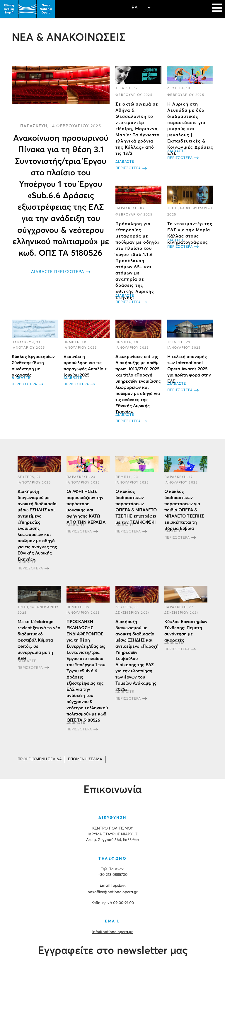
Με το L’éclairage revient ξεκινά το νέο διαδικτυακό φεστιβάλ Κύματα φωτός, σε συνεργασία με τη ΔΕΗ (39, 640)
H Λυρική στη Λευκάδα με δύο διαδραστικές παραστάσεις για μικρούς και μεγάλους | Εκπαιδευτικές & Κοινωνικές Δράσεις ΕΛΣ (190, 129)
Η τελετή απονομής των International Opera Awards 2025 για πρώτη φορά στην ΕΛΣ (189, 368)
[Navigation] (217, 9)
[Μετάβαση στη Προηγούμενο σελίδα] (40, 759)
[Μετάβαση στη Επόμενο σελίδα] (85, 759)
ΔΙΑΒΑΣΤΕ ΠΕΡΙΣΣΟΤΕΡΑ (57, 272)
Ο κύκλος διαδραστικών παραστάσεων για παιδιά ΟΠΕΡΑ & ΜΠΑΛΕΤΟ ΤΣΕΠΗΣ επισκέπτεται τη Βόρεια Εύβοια (184, 510)
